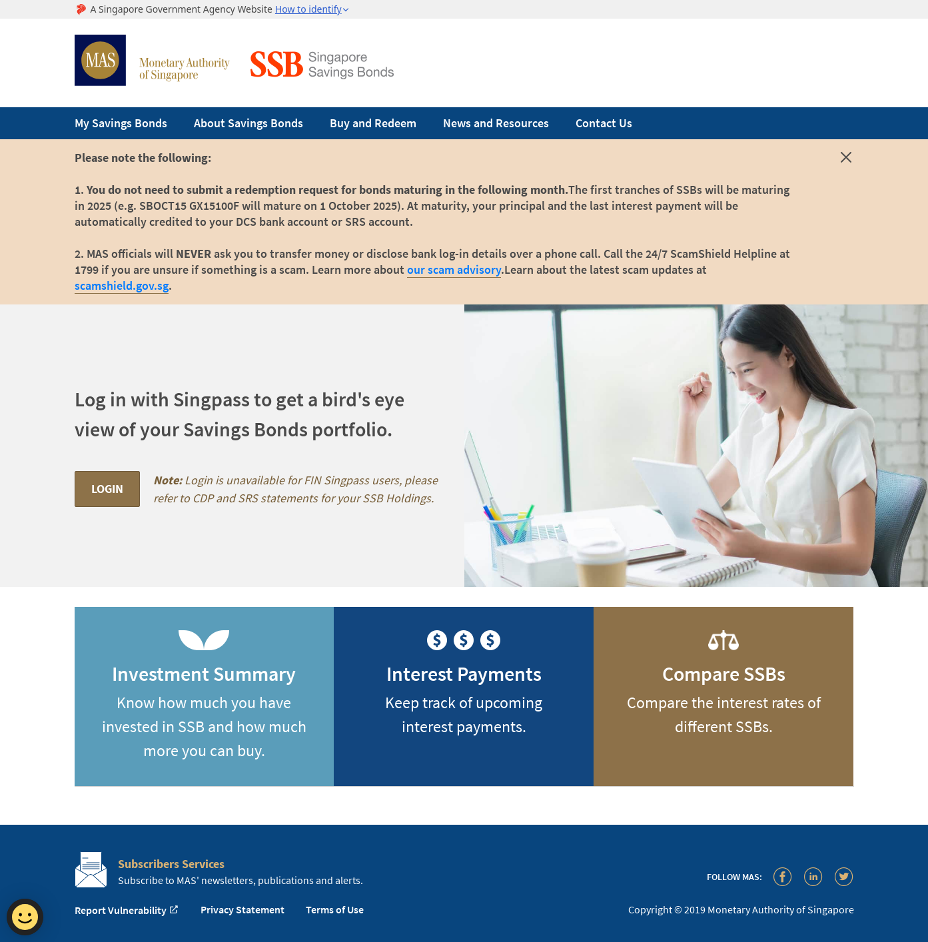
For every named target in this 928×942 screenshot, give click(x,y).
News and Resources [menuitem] (496, 123)
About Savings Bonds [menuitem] (248, 123)
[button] (312, 9)
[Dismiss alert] (846, 160)
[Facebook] (783, 876)
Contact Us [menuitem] (604, 123)
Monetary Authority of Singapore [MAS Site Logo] (153, 60)
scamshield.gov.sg (122, 285)
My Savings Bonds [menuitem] (121, 123)
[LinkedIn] (813, 876)
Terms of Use (335, 909)
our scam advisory (454, 269)
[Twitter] (844, 876)
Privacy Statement (242, 909)
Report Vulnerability (127, 910)
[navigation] (464, 123)
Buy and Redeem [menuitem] (373, 123)
